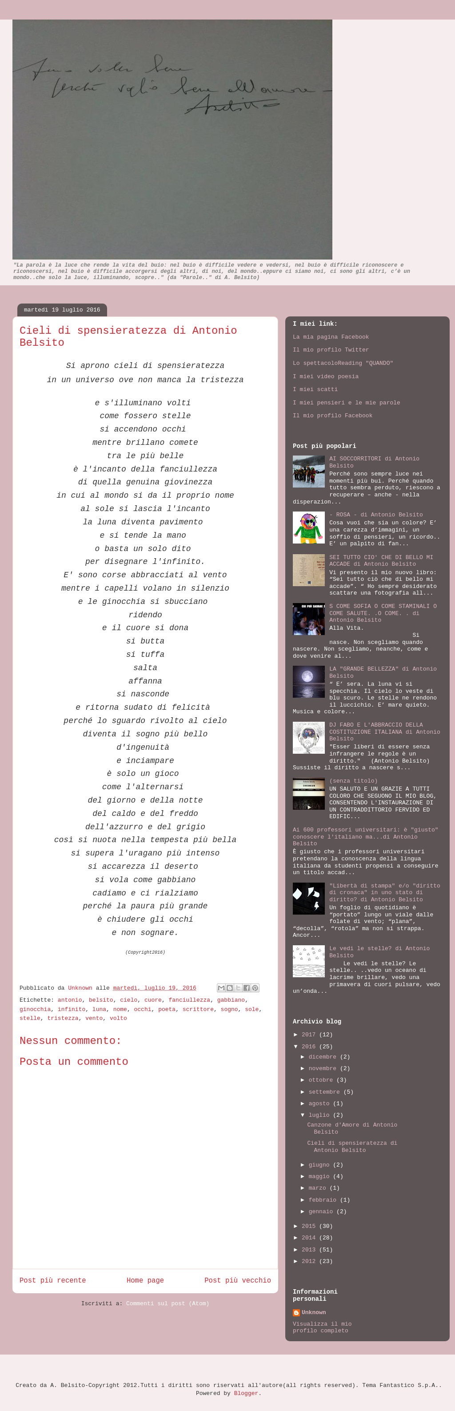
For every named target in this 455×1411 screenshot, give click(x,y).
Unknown (82, 988)
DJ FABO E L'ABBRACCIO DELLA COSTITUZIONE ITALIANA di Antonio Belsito (384, 732)
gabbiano (231, 1000)
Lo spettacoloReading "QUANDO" (343, 363)
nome (120, 1009)
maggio (321, 1176)
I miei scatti (315, 389)
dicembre (324, 1057)
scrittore (198, 1009)
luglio (321, 1115)
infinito (71, 1009)
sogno (229, 1009)
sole (252, 1009)
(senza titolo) (353, 781)
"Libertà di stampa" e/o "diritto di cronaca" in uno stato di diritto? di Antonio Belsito (384, 893)
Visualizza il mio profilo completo (322, 1327)
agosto (321, 1103)
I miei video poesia (326, 376)
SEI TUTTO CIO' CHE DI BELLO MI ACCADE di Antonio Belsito (381, 561)
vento (94, 1018)
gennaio (322, 1211)
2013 (310, 1250)
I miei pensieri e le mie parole (346, 403)
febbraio (324, 1200)
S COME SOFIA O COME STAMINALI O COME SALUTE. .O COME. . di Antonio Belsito (383, 613)
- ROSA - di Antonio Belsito (376, 515)
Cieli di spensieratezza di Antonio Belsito (352, 1147)
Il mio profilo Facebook (332, 415)
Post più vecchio (237, 1281)
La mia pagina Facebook (331, 337)
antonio (70, 1000)
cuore (153, 1000)
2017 (310, 1034)
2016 (310, 1046)
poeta (167, 1009)
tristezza (62, 1018)
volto (118, 1018)
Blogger (246, 1393)
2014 (310, 1238)
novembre (324, 1068)
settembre (326, 1092)
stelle (30, 1018)
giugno (321, 1165)
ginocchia (35, 1009)
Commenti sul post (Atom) (167, 1303)
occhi (143, 1009)
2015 (310, 1226)
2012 (310, 1261)
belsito (101, 1000)
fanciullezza (190, 1000)
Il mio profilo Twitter (331, 350)
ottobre (322, 1080)
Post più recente (53, 1281)
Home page (145, 1281)
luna (99, 1009)
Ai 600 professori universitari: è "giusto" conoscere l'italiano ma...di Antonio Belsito (366, 837)
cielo (128, 1000)
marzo (319, 1188)
